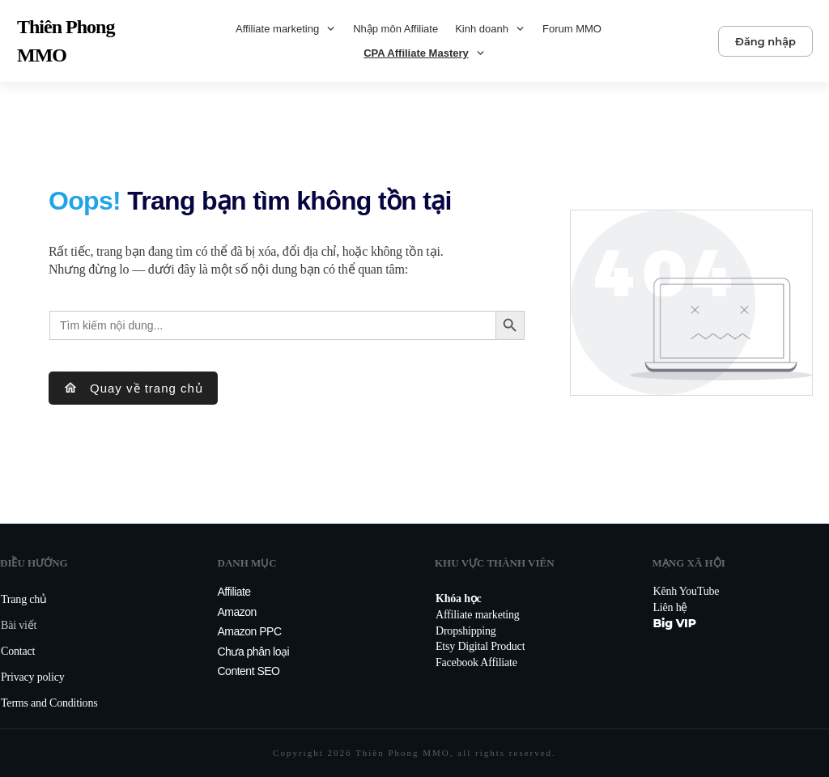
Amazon (237, 611)
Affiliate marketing (478, 615)
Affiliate (234, 591)
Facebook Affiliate (476, 662)
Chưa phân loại (254, 651)
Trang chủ (24, 599)
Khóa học (459, 598)
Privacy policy (32, 677)
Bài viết (18, 625)
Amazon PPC (250, 631)
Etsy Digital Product (480, 646)
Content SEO (249, 670)
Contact (18, 651)
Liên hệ (670, 607)
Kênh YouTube (686, 591)
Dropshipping (466, 631)
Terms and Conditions (49, 703)
